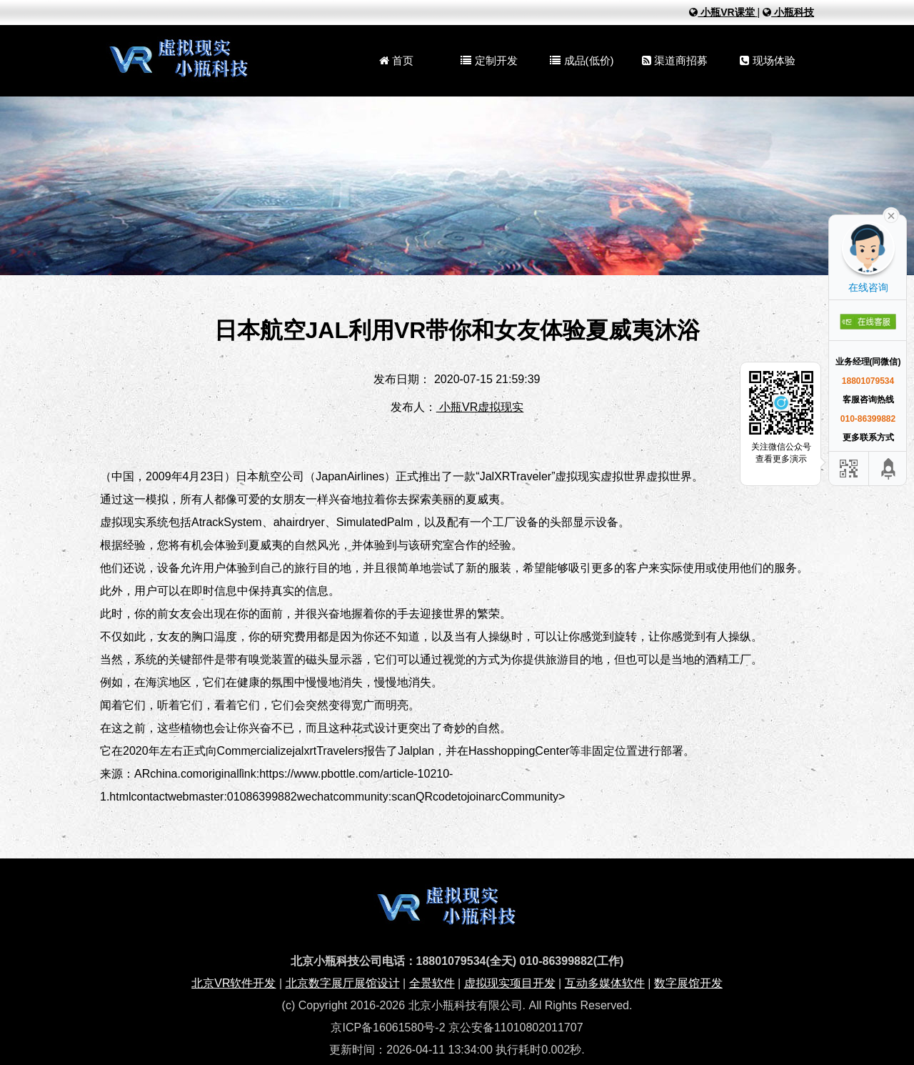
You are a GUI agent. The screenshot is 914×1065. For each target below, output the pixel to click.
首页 (396, 60)
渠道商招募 (675, 60)
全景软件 (432, 983)
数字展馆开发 (688, 983)
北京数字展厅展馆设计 (343, 983)
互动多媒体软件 (605, 983)
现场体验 (767, 60)
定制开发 (489, 60)
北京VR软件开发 (233, 983)
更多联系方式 (868, 437)
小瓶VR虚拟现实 (480, 407)
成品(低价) (581, 60)
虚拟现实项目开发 (510, 983)
